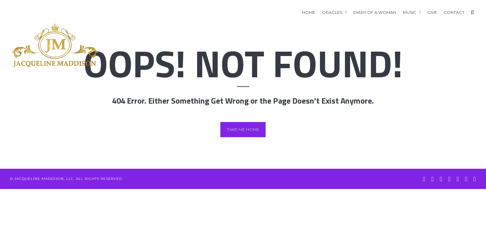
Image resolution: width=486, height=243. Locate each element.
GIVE (432, 12)
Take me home (243, 129)
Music (409, 12)
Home (308, 12)
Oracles (332, 12)
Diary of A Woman (374, 12)
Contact (454, 12)
